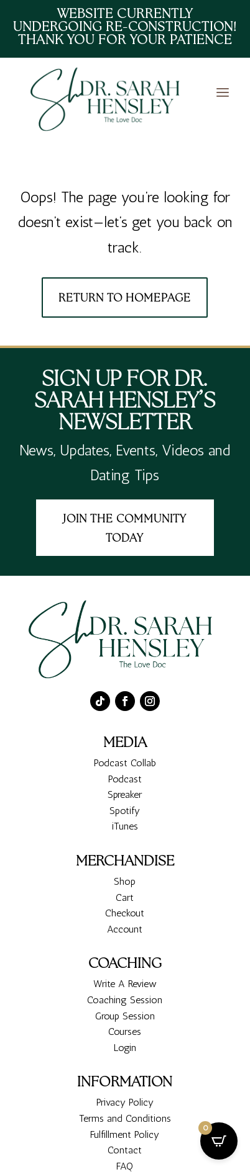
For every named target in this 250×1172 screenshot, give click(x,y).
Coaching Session (124, 1046)
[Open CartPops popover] (219, 1141)
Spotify (124, 857)
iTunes (125, 873)
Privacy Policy (125, 1149)
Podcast (125, 825)
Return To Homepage (124, 298)
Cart (125, 943)
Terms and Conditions (125, 1165)
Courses (124, 1078)
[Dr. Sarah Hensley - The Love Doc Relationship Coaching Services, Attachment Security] (108, 99)
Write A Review (125, 1030)
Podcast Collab (125, 809)
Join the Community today (125, 529)
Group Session (125, 1062)
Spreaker (125, 841)
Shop (125, 928)
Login (125, 1093)
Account (124, 976)
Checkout (124, 959)
